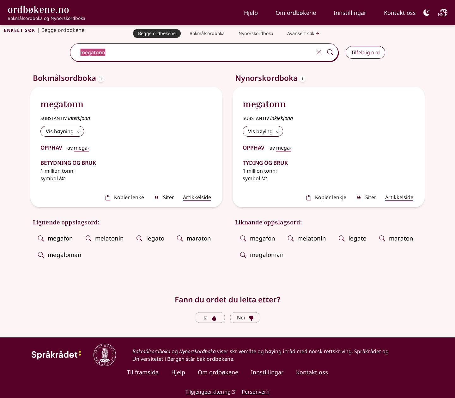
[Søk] (330, 52)
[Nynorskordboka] (256, 33)
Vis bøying (264, 131)
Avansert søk (304, 33)
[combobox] (191, 52)
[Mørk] (426, 12)
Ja (209, 317)
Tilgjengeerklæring (208, 391)
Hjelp (251, 12)
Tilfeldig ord (365, 52)
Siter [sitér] (164, 197)
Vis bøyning (63, 131)
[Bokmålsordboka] (207, 33)
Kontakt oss (400, 12)
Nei (245, 317)
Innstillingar (350, 12)
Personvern (256, 391)
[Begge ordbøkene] (157, 33)
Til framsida (143, 372)
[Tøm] (319, 52)
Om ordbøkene (296, 12)
